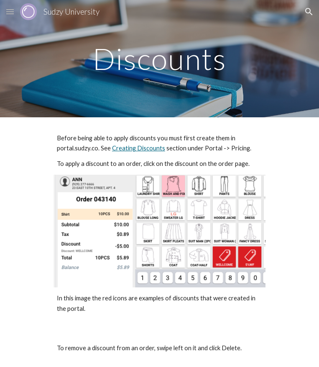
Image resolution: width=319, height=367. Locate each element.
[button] (10, 11)
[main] (159, 59)
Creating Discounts (138, 148)
